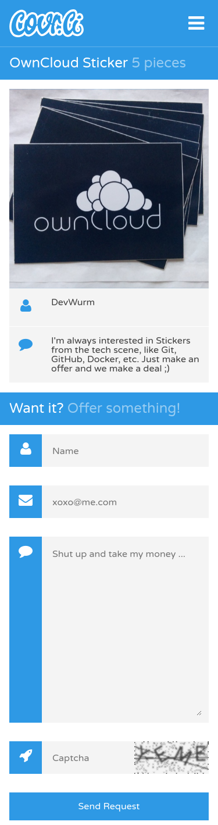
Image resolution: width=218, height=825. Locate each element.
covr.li (109, 23)
